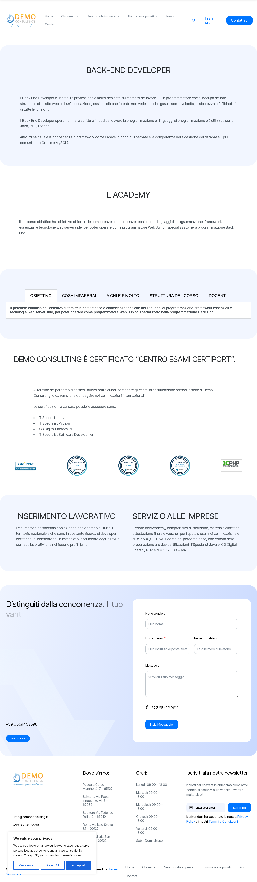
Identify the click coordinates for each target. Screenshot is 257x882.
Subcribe (239, 808)
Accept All (78, 865)
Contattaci (239, 20)
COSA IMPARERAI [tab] (79, 295)
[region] (52, 853)
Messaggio (152, 665)
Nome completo (156, 613)
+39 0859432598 (21, 724)
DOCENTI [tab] (218, 295)
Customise (26, 865)
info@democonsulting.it (31, 817)
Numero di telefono (206, 638)
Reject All (53, 865)
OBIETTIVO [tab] (41, 295)
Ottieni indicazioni (18, 738)
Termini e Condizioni (223, 821)
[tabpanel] (128, 310)
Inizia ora (209, 20)
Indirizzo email (155, 638)
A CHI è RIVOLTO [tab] (123, 295)
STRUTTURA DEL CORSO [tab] (174, 295)
